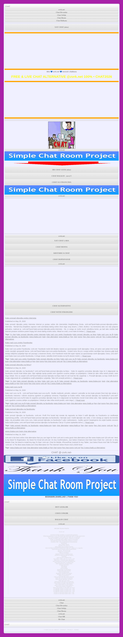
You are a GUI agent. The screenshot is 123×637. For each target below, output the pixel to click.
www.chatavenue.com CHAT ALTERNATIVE (64, 561)
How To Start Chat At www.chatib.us (64, 585)
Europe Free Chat (64, 564)
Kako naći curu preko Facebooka (59, 334)
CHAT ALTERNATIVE (61, 306)
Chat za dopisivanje (64, 572)
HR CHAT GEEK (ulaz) (61, 170)
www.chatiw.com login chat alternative (20, 431)
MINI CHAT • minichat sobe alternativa (64, 560)
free (71, 337)
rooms (80, 337)
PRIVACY (70, 630)
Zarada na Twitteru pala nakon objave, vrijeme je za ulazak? (64, 538)
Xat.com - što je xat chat (64, 550)
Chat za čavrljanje (64, 552)
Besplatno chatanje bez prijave (64, 573)
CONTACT (63, 630)
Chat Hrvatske (61, 12)
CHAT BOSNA (61, 247)
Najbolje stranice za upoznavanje (64, 554)
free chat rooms (89, 337)
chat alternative (52, 337)
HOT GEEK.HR (61, 507)
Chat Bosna (64, 566)
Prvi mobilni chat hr (64, 544)
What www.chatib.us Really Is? (64, 586)
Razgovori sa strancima (64, 551)
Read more (91, 331)
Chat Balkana (61, 21)
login (44, 337)
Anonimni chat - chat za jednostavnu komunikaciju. (64, 542)
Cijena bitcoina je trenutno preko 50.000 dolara (64, 549)
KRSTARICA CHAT (62, 253)
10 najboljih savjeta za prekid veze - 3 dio (64, 588)
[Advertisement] (62, 51)
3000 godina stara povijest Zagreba (64, 546)
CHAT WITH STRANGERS (62, 312)
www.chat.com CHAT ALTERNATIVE (64, 562)
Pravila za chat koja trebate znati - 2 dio (64, 592)
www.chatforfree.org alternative (64, 563)
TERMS (76, 630)
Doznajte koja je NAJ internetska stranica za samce (64, 540)
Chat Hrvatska (64, 568)
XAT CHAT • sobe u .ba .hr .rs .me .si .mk (63, 558)
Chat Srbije (61, 15)
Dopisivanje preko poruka (64, 570)
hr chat (13, 334)
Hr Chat (61, 619)
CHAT (7, 6)
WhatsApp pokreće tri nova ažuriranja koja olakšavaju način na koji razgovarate (64, 536)
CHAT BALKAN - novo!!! (62, 176)
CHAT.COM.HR (61, 513)
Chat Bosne (61, 18)
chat (75, 337)
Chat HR (61, 617)
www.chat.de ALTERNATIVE (64, 557)
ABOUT (56, 630)
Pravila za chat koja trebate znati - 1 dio (64, 593)
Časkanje (64, 556)
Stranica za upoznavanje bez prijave (64, 555)
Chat (62, 603)
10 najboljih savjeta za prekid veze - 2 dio (64, 590)
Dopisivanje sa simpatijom (64, 569)
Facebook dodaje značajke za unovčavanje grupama (64, 534)
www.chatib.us (64, 337)
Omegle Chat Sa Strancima (64, 574)
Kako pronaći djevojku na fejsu (84, 334)
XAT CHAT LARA (61, 241)
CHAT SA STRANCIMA (61, 182)
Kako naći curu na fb (105, 334)
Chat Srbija (64, 567)
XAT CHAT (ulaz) (62, 27)
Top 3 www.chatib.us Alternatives (75, 361)
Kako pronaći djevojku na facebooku (91, 359)
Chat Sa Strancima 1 (64, 575)
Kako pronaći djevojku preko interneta (20, 318)
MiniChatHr (64, 543)
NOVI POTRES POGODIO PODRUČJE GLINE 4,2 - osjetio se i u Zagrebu (64, 548)
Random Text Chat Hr (64, 545)
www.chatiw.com (35, 337)
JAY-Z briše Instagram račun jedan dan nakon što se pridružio (64, 537)
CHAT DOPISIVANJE (61, 259)
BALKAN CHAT (61, 519)
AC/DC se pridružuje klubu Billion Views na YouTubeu (64, 539)
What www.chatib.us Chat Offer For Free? (64, 587)
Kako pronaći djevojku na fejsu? (18, 365)
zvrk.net (61, 10)
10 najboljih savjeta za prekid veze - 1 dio (64, 591)
